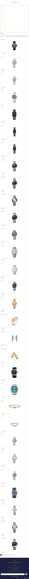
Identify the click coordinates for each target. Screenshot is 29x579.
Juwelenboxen (4, 28)
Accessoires (3, 25)
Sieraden (2, 8)
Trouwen (2, 23)
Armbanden (4, 9)
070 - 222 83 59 (15, 569)
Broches (3, 21)
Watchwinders (4, 26)
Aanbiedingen (3, 30)
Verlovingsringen (5, 16)
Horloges (2, 6)
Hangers (3, 11)
